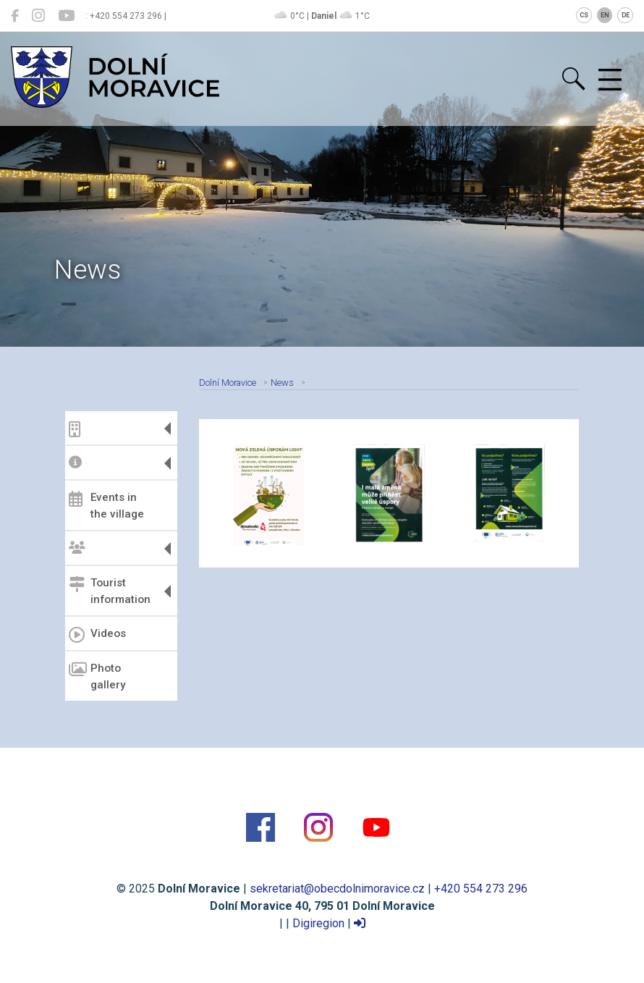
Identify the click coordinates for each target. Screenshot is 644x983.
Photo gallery (97, 676)
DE (626, 15)
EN (605, 15)
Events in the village (106, 505)
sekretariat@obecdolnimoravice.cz (337, 888)
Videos (97, 635)
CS (584, 15)
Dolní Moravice (227, 382)
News (282, 382)
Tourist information (110, 591)
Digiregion (318, 923)
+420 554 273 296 (481, 888)
